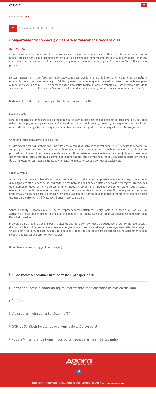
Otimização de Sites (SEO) (93, 390)
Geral (31, 16)
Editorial (23, 16)
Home (14, 16)
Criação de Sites (73, 390)
